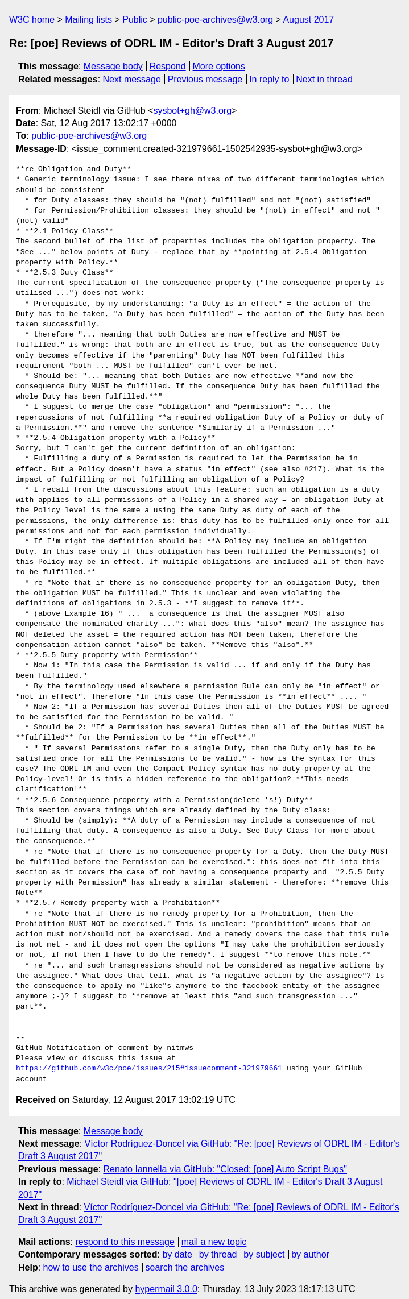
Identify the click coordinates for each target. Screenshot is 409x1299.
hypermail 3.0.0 (166, 1279)
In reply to (269, 79)
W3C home (32, 19)
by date (177, 1244)
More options (219, 66)
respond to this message (124, 1231)
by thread (218, 1244)
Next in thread (324, 79)
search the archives (185, 1256)
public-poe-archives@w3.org (215, 19)
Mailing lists (88, 19)
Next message (132, 79)
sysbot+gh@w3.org (192, 110)
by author (310, 1244)
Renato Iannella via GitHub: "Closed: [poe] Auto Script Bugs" (225, 1159)
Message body (113, 66)
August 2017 (308, 19)
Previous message (205, 79)
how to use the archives (91, 1256)
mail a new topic (214, 1231)
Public (134, 19)
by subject (263, 1244)
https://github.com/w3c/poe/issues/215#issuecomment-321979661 (149, 1058)
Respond (168, 66)
